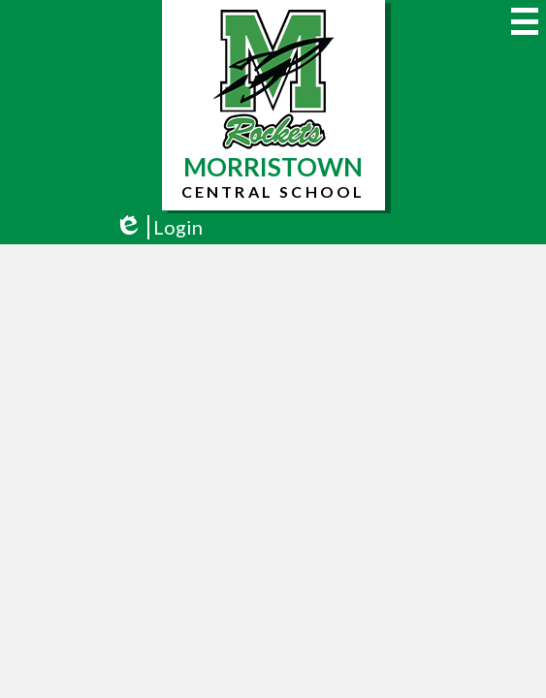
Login (158, 227)
